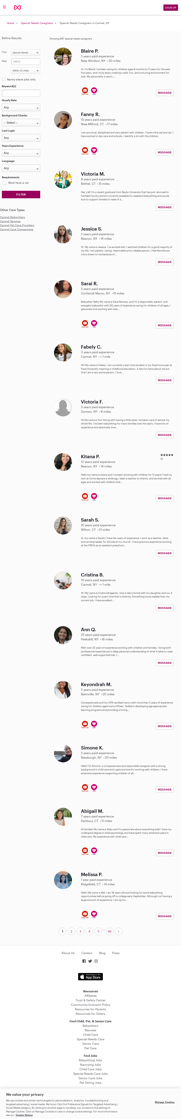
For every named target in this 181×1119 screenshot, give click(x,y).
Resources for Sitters (90, 1013)
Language (8, 160)
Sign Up (171, 7)
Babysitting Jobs (90, 1060)
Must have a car (18, 182)
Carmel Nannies (10, 221)
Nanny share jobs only (21, 79)
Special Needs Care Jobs (90, 1073)
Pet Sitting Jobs (91, 1082)
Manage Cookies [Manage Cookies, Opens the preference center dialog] (165, 1102)
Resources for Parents (90, 1009)
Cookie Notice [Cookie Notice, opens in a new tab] (24, 1115)
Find (4, 52)
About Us (68, 953)
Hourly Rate (9, 100)
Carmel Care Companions (16, 229)
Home (10, 23)
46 (109, 931)
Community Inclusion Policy (90, 1004)
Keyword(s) (9, 86)
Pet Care (90, 1048)
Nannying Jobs (90, 1064)
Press (116, 953)
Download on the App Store (90, 976)
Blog (102, 953)
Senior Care (90, 1043)
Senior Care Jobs (90, 1078)
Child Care (90, 1034)
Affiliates (91, 995)
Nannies (90, 1030)
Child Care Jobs (90, 1069)
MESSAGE (165, 92)
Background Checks (14, 115)
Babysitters (90, 1025)
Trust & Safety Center (91, 1000)
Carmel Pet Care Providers (17, 225)
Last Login (8, 130)
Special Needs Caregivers (37, 23)
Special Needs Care (90, 1039)
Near (4, 61)
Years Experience (13, 145)
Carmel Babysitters (12, 217)
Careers (86, 953)
